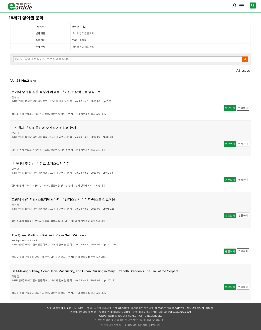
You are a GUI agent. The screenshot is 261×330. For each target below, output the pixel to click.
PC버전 (155, 325)
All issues (243, 70)
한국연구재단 (78, 26)
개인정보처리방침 (111, 325)
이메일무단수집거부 (136, 325)
